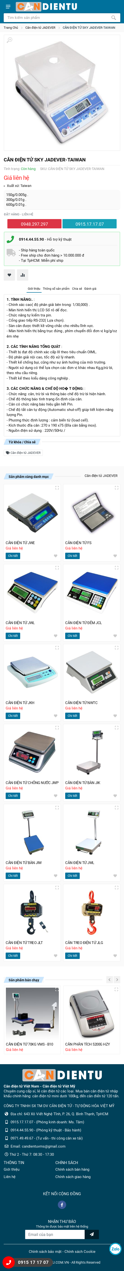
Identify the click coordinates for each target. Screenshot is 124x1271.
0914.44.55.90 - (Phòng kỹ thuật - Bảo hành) (46, 1130)
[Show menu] (8, 6)
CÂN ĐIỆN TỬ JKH (20, 703)
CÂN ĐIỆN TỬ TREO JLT (24, 943)
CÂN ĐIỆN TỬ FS (78, 543)
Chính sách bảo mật (45, 1251)
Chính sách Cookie (79, 1251)
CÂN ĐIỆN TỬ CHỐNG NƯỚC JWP (32, 783)
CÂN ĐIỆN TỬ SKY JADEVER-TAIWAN (89, 27)
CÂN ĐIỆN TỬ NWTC (81, 703)
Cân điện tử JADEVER (40, 27)
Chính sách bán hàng (72, 1169)
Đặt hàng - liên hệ (18, 214)
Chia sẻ (77, 288)
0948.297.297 (34, 224)
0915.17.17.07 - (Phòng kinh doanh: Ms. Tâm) (47, 1122)
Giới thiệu (34, 288)
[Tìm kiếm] (113, 17)
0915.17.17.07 (90, 224)
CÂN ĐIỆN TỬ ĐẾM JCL (83, 623)
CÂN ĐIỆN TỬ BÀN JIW (24, 863)
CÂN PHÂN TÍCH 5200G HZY (87, 1044)
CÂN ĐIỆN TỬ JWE (20, 543)
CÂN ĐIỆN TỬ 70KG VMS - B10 (29, 1044)
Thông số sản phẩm (56, 288)
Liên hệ (10, 1177)
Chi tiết (13, 556)
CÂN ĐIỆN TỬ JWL (20, 623)
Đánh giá (90, 288)
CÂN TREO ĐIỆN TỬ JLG (84, 943)
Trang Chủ (11, 27)
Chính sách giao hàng (73, 1177)
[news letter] (92, 1234)
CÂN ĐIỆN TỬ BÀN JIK (82, 783)
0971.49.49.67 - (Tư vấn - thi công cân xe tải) (47, 1138)
